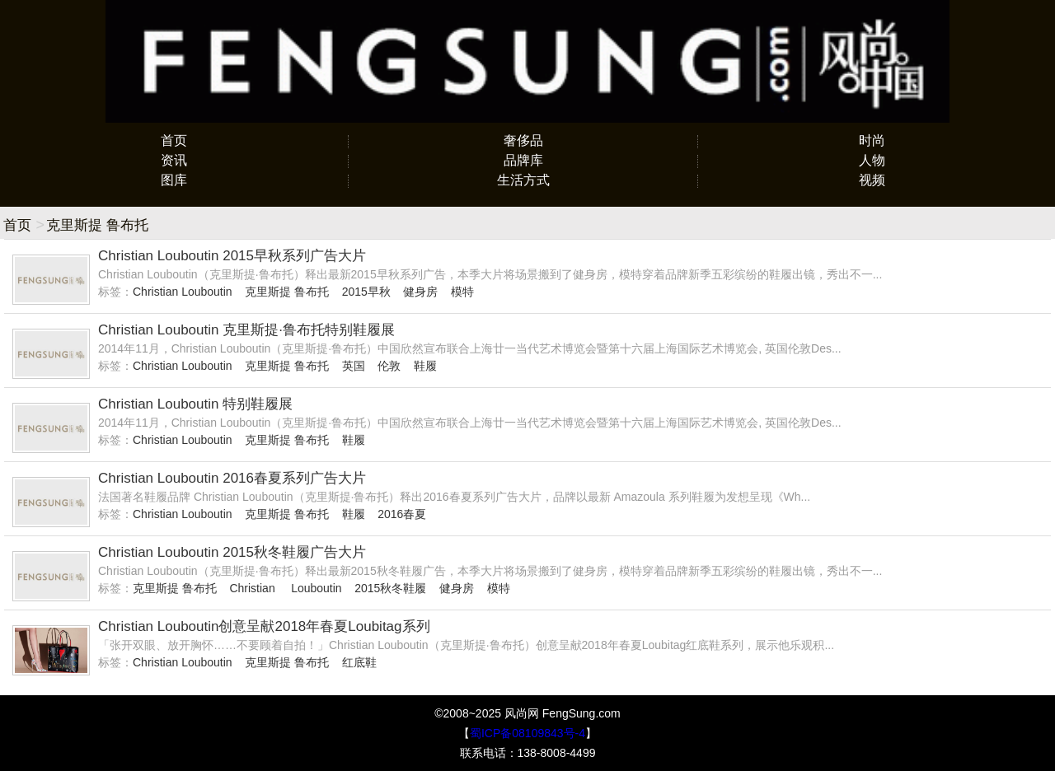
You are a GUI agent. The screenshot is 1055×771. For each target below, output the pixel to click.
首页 (174, 140)
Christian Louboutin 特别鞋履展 (195, 404)
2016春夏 (401, 514)
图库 (174, 180)
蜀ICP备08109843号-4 (527, 733)
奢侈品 (523, 140)
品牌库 (523, 160)
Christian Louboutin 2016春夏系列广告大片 (232, 478)
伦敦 (389, 365)
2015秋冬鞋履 (390, 588)
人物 (872, 160)
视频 (872, 180)
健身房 (420, 291)
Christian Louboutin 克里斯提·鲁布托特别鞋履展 (246, 330)
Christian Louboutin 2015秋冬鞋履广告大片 (232, 552)
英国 (353, 365)
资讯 (174, 160)
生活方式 (523, 180)
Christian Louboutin (182, 291)
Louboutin (316, 588)
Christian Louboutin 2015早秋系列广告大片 (232, 256)
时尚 (872, 140)
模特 (462, 291)
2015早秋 (366, 291)
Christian (253, 588)
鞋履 (425, 365)
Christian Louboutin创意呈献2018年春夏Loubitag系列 (264, 626)
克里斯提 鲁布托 (287, 291)
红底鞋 (359, 662)
